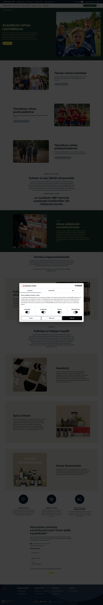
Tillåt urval (51, 318)
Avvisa (31, 318)
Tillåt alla (72, 318)
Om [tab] (73, 290)
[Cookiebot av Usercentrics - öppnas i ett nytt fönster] (76, 286)
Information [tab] (51, 290)
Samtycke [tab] (30, 290)
